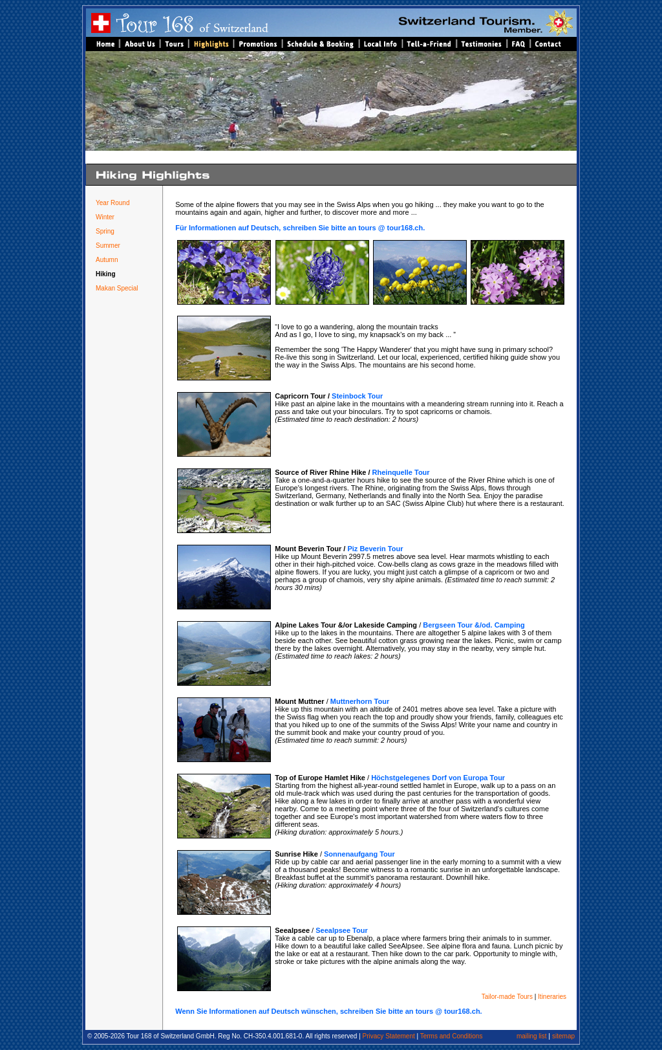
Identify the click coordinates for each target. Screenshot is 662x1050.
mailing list (532, 1036)
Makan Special (117, 288)
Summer (108, 245)
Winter (105, 217)
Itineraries (552, 996)
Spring (105, 231)
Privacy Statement (388, 1036)
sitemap (563, 1036)
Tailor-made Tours (507, 996)
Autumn (107, 259)
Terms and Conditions (451, 1036)
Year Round (112, 202)
